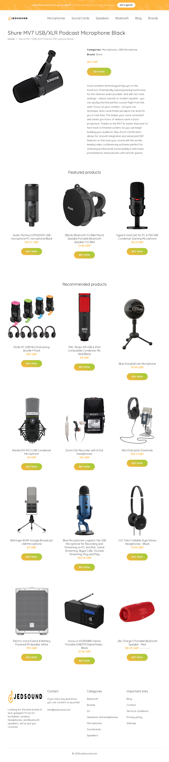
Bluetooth (122, 20)
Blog (138, 20)
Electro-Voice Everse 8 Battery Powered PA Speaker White (31, 645)
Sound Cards (80, 20)
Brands (153, 20)
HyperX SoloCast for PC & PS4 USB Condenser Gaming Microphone (137, 239)
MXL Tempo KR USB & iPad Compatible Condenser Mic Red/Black (84, 353)
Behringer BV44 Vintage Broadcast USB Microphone (31, 545)
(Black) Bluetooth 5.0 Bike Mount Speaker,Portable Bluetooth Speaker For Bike (84, 241)
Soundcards (94, 732)
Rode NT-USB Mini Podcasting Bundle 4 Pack (32, 351)
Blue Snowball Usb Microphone (137, 366)
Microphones (56, 20)
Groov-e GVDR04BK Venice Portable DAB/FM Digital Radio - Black (84, 647)
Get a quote (126, 5)
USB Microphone (127, 52)
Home (11, 41)
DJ (88, 713)
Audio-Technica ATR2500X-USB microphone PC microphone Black (31, 239)
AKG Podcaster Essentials (137, 453)
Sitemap (131, 726)
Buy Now (99, 74)
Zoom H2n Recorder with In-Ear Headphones (84, 454)
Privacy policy (134, 719)
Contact (131, 707)
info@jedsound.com (58, 712)
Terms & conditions (138, 713)
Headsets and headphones (102, 719)
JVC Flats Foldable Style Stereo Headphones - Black (137, 545)
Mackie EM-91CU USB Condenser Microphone (31, 454)
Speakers (102, 20)
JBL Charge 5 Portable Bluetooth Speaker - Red (137, 645)
